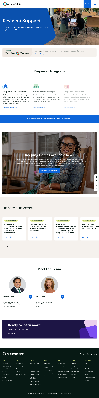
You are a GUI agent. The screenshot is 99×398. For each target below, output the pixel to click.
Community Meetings (35, 371)
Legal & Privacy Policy (66, 393)
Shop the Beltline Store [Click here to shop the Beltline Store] (35, 384)
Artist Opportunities (62, 368)
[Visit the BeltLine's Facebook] (80, 354)
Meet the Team (75, 371)
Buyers (17, 368)
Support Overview (34, 363)
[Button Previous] (4, 246)
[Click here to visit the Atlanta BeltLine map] (96, 181)
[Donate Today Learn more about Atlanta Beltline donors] (40, 54)
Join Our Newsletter (90, 377)
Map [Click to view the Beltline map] (86, 363)
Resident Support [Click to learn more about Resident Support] (20, 366)
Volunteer (32, 368)
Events (4, 377)
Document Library (89, 371)
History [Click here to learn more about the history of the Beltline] (73, 366)
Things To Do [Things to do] (5, 369)
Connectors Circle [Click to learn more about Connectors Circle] (34, 381)
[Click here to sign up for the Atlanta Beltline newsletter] (96, 185)
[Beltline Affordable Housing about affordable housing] (49, 170)
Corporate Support (34, 374)
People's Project (75, 368)
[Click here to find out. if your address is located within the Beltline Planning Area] (64, 118)
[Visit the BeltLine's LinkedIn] (91, 355)
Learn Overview (47, 363)
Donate (32, 366)
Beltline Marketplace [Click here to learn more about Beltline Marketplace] (63, 374)
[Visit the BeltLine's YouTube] (96, 355)
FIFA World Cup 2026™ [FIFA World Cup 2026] (7, 380)
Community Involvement (33, 378)
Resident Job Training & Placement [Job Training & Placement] (21, 375)
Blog (86, 366)
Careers (73, 377)
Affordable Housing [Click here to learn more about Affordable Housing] (48, 372)
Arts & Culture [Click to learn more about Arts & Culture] (5, 374)
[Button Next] (31, 246)
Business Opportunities (63, 366)
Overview (73, 363)
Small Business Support (63, 371)
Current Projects (48, 370)
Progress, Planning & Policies (49, 366)
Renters (18, 371)
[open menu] (95, 4)
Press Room (88, 368)
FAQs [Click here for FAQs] (86, 374)
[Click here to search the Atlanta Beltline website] (96, 189)
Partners (73, 374)
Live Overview (19, 363)
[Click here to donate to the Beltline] (87, 4)
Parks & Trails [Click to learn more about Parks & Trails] (5, 371)
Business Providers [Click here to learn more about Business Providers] (62, 377)
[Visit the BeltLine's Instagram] (87, 355)
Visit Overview (5, 363)
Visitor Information (6, 366)
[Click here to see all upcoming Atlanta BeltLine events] (96, 177)
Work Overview (61, 363)
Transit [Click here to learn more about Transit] (45, 375)
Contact (87, 380)
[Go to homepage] (12, 4)
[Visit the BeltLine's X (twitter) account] (84, 355)
